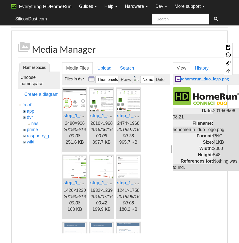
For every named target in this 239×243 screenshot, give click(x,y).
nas (34, 123)
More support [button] (189, 6)
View (181, 68)
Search (127, 68)
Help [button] (110, 6)
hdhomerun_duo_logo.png (204, 79)
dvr (30, 117)
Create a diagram (41, 94)
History (201, 68)
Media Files (77, 68)
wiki (30, 141)
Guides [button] (88, 6)
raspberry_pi (39, 135)
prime (32, 129)
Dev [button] (161, 6)
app (30, 111)
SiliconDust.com (31, 18)
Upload (104, 68)
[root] (27, 104)
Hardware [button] (136, 6)
